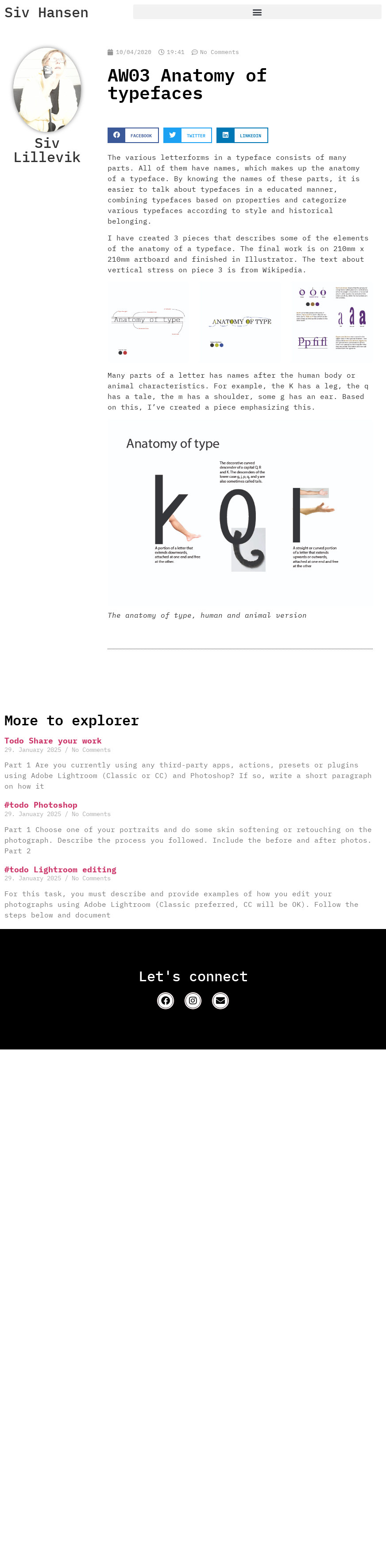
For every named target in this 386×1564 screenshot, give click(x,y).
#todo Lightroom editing (60, 869)
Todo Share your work (53, 741)
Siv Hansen (46, 12)
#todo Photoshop (40, 805)
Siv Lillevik (47, 149)
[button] (257, 11)
